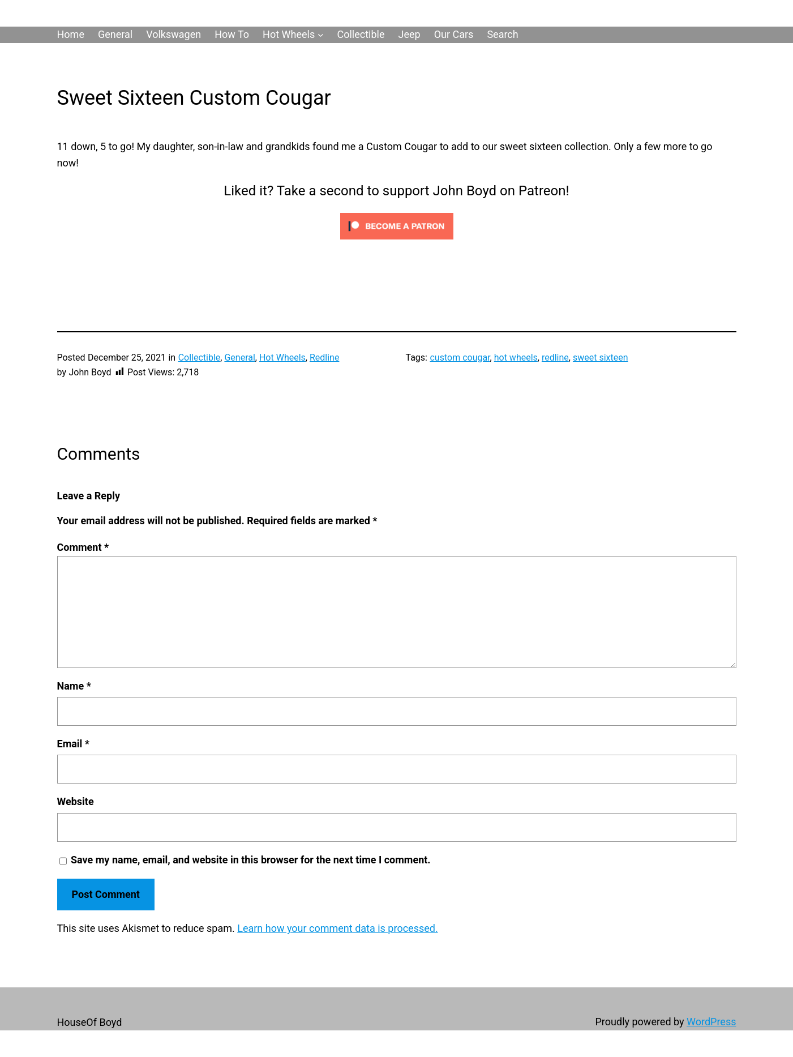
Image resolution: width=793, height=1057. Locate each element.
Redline (324, 357)
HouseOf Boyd (89, 1022)
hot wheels (516, 357)
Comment (83, 547)
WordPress (711, 1022)
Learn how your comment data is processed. (337, 928)
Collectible (199, 357)
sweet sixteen (600, 357)
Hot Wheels (282, 357)
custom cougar (460, 357)
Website (75, 801)
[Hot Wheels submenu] (321, 35)
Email (73, 744)
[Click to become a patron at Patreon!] (396, 241)
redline (555, 357)
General (239, 357)
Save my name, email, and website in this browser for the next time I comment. (251, 860)
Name (74, 686)
